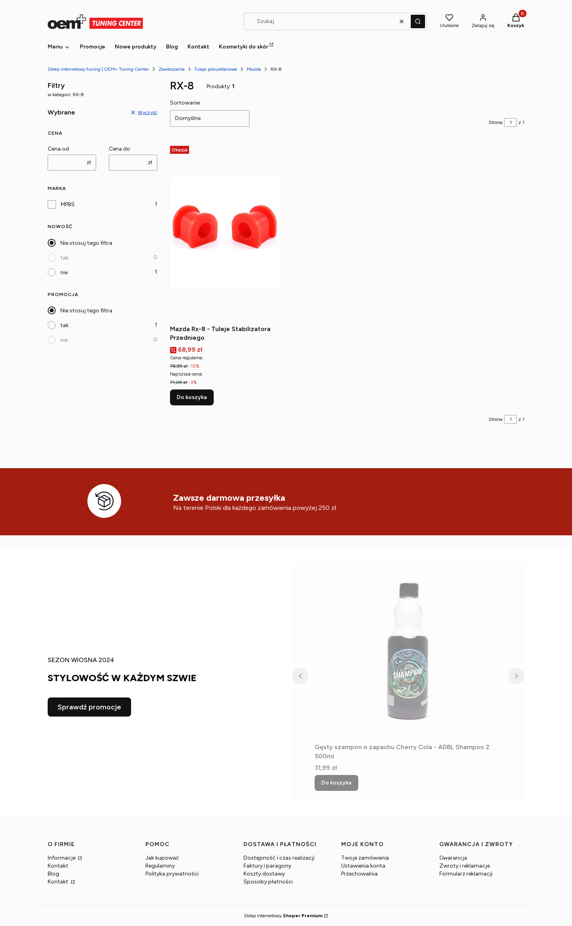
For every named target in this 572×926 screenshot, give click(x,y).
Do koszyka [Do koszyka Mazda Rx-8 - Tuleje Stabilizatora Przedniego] (192, 397)
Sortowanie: (185, 102)
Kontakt (58, 865)
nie (64, 272)
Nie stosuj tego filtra (86, 243)
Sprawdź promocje (89, 707)
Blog (53, 873)
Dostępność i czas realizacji (279, 857)
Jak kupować (162, 857)
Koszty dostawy (264, 873)
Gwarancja (453, 857)
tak (64, 257)
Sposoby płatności (268, 881)
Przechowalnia (359, 873)
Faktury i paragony (267, 865)
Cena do (119, 148)
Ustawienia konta (363, 865)
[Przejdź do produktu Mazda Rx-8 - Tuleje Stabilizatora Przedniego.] (225, 232)
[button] (418, 21)
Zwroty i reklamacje (464, 865)
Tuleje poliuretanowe (215, 69)
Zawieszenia (171, 69)
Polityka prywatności (172, 873)
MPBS (68, 204)
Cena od (58, 148)
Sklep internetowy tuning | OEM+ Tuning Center (98, 69)
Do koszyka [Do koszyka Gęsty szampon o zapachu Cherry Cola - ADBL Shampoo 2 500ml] (336, 782)
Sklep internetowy (283, 915)
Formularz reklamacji (466, 873)
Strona (495, 122)
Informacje (62, 857)
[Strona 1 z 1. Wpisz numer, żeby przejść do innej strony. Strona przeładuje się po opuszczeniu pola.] (510, 122)
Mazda (254, 69)
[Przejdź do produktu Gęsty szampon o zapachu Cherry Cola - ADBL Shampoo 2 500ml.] (408, 650)
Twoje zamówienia (365, 857)
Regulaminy (160, 865)
